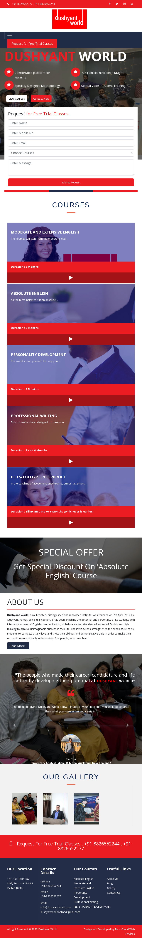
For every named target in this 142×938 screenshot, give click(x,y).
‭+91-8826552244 (50, 886)
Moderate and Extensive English (45, 232)
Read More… (18, 646)
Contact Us (113, 892)
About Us (112, 878)
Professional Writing (34, 415)
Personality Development (38, 354)
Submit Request (71, 182)
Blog (110, 883)
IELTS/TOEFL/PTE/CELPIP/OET (38, 476)
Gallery (111, 888)
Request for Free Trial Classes (32, 44)
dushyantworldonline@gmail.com (60, 912)
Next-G (119, 929)
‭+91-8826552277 (50, 896)
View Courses (17, 98)
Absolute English (29, 293)
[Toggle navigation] (9, 35)
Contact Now (41, 98)
